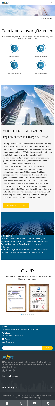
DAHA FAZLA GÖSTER (16, 206)
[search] (21, 348)
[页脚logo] (9, 357)
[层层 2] (27, 10)
